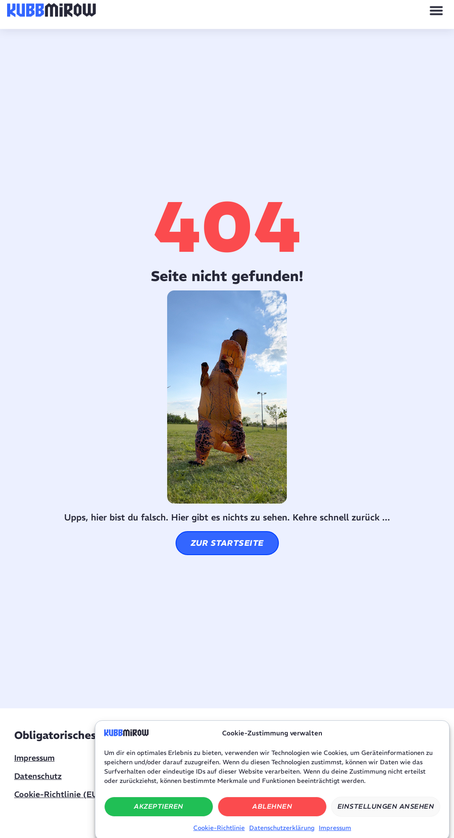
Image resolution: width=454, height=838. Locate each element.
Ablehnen (272, 814)
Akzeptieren (159, 814)
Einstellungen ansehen (385, 814)
